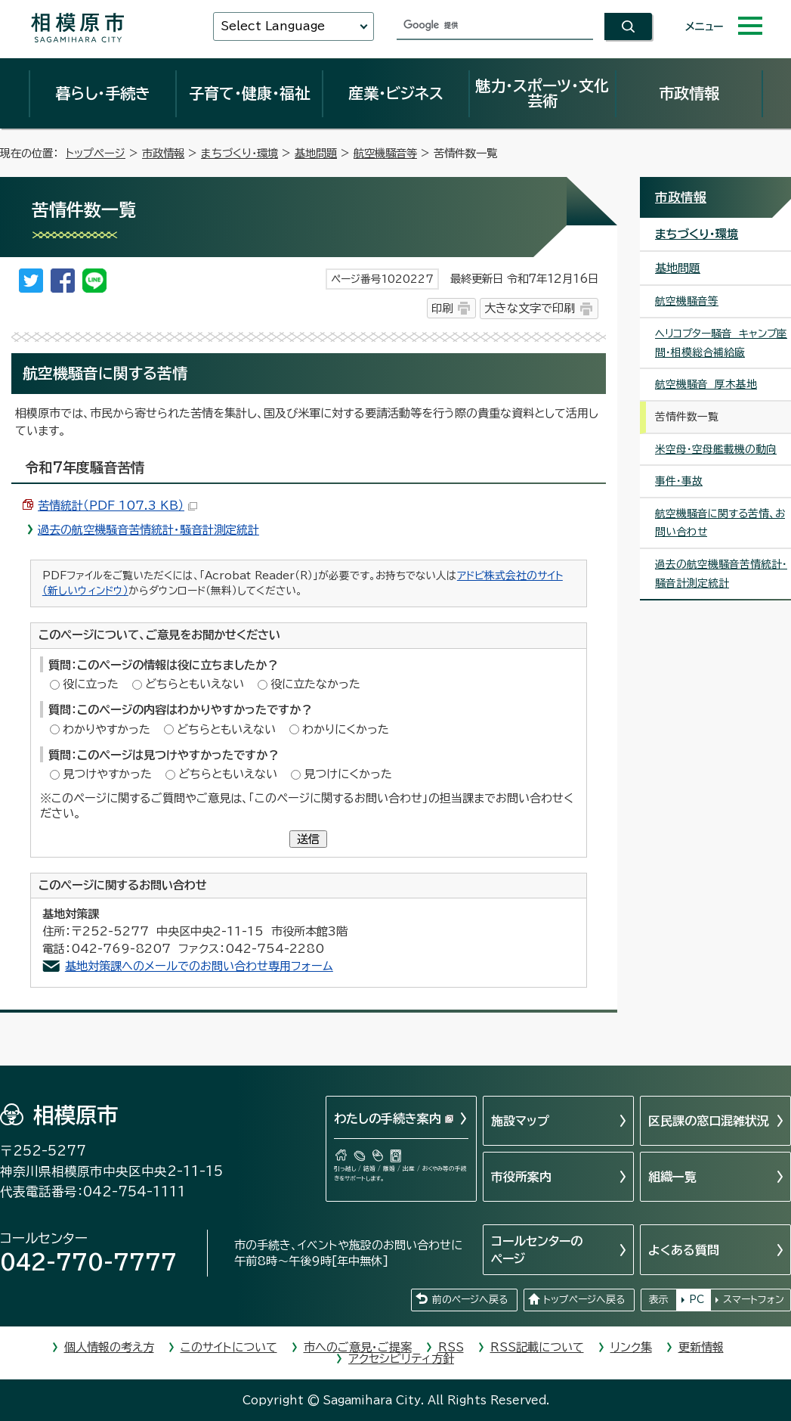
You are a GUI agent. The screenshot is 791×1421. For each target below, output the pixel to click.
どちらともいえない (194, 684)
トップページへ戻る (584, 1300)
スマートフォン (753, 1300)
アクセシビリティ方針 (401, 1358)
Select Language (273, 26)
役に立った (91, 684)
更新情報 (701, 1347)
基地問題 (316, 153)
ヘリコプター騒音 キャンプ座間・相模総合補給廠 (721, 343)
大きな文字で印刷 (529, 308)
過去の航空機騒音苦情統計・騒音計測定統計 (148, 529)
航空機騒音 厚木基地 (706, 384)
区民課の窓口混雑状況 (708, 1121)
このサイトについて (229, 1347)
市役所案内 (521, 1177)
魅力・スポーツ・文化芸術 (542, 93)
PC (696, 1300)
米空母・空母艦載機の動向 (716, 449)
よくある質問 (683, 1250)
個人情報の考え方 (109, 1347)
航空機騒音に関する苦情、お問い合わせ (720, 523)
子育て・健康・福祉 (249, 93)
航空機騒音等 (385, 153)
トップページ (95, 153)
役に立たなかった (315, 684)
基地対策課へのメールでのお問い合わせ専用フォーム (199, 966)
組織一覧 (672, 1177)
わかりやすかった (106, 729)
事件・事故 (679, 481)
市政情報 (689, 93)
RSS (451, 1347)
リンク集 (631, 1347)
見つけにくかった (348, 774)
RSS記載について (537, 1347)
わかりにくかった (345, 729)
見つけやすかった (107, 774)
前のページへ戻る (470, 1300)
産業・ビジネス (395, 93)
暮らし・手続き (102, 93)
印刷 (442, 308)
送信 (308, 839)
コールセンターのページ (536, 1249)
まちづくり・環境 (239, 153)
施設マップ (520, 1121)
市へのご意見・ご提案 (358, 1347)
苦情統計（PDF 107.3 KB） (117, 505)
